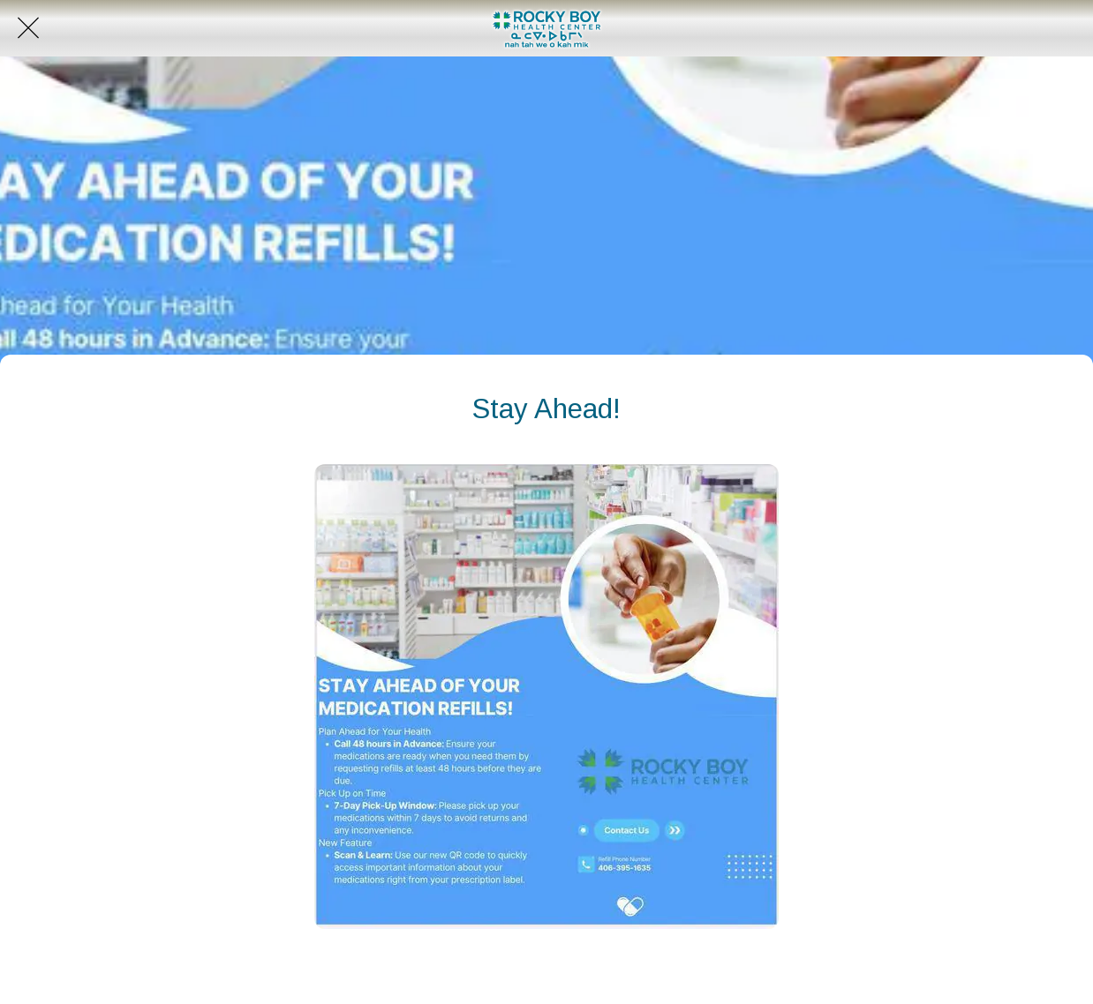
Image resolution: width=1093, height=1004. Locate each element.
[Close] (28, 28)
